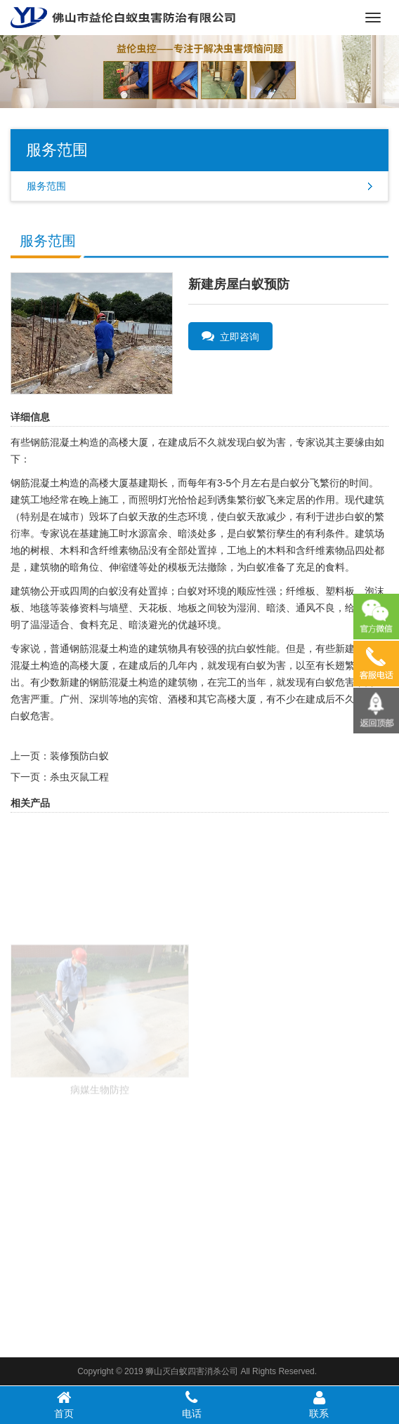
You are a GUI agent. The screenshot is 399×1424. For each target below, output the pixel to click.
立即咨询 (230, 336)
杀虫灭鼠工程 (79, 777)
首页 (64, 1404)
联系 (320, 1404)
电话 (192, 1404)
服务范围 (46, 186)
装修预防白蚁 (79, 755)
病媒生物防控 (99, 1115)
